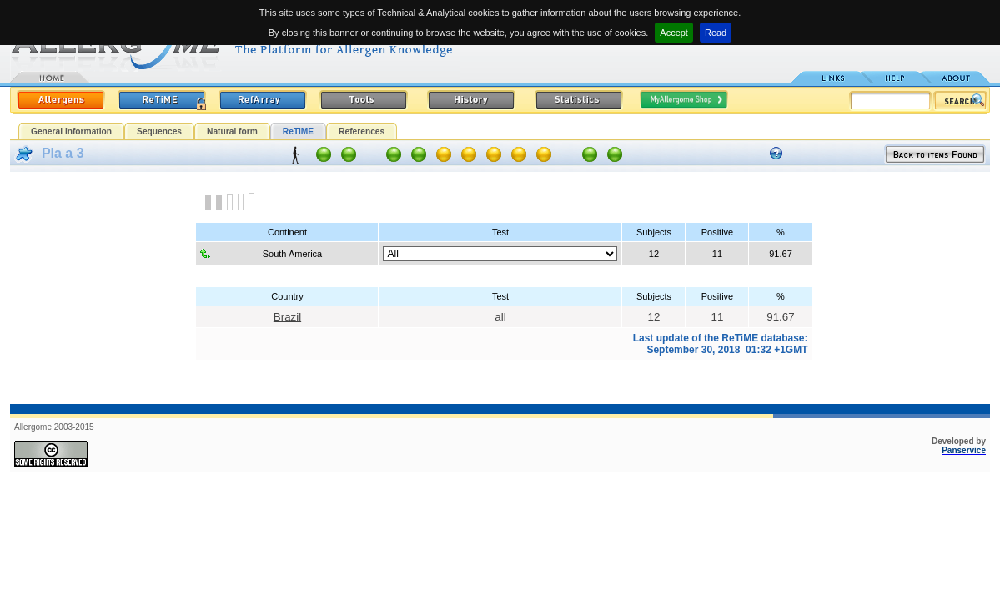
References (361, 131)
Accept (674, 33)
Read (715, 33)
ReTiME (298, 131)
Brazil (287, 317)
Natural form (232, 131)
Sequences (159, 131)
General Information (71, 131)
